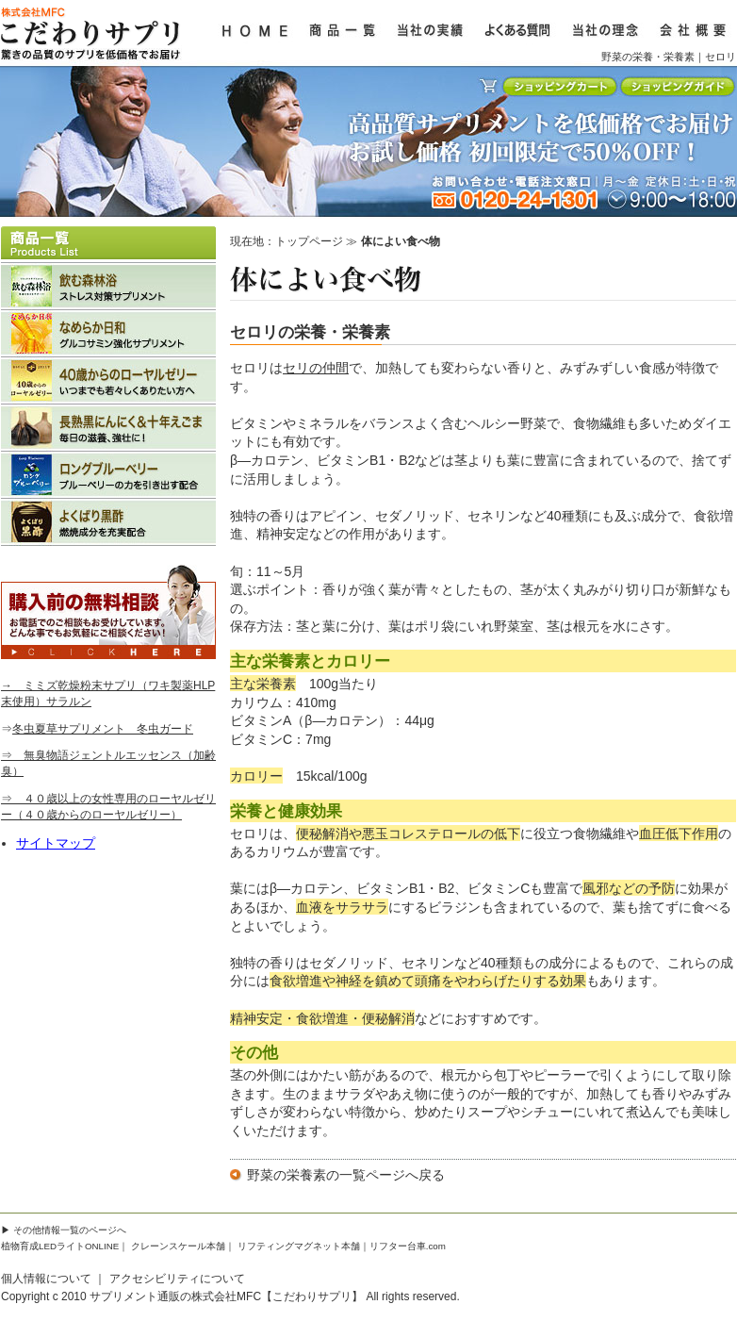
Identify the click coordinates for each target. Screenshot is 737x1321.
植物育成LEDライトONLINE (60, 1246)
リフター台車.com (407, 1246)
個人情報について (46, 1278)
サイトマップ (55, 842)
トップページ (309, 241)
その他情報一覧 (46, 1230)
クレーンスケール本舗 (178, 1246)
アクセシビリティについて (177, 1278)
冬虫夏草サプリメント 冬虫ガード (102, 728)
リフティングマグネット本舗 (298, 1246)
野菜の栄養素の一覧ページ (326, 1174)
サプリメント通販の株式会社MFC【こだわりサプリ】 (226, 1296)
